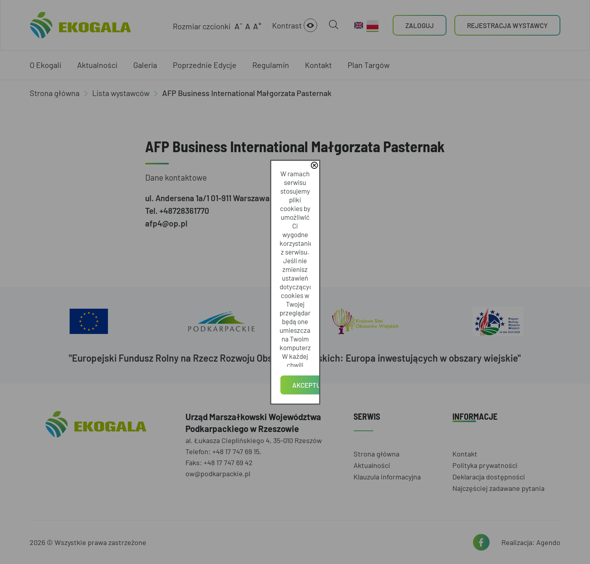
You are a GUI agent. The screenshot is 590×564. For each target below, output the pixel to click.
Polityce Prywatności (308, 285)
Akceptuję (295, 308)
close (408, 243)
